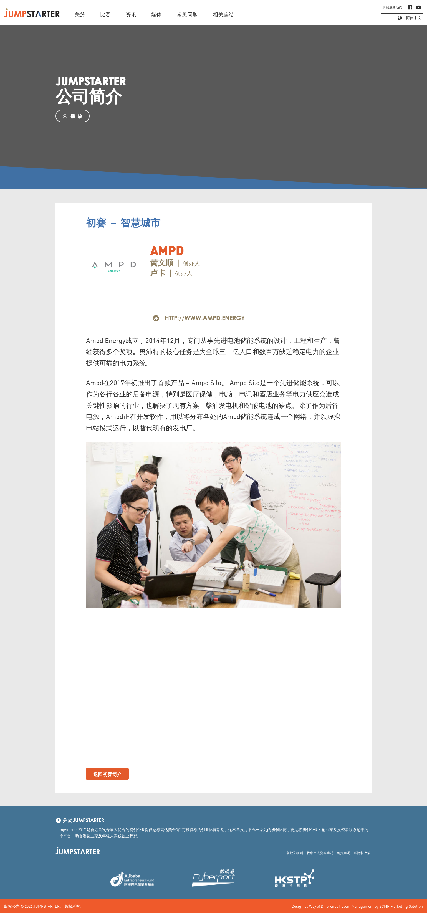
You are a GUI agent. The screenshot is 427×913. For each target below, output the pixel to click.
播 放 (72, 116)
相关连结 (223, 14)
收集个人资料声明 (320, 852)
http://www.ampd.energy (205, 318)
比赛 (105, 14)
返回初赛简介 (107, 773)
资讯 (131, 14)
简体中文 (409, 18)
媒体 (156, 14)
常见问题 (187, 14)
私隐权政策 (362, 852)
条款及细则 (294, 852)
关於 (80, 14)
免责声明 (343, 852)
